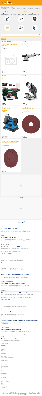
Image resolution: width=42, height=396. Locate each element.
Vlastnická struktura (23, 394)
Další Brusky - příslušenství (6, 41)
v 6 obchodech (4, 137)
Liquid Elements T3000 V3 (28, 43)
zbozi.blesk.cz (3, 353)
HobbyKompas (3, 356)
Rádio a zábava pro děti (5, 386)
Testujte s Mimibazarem (5, 366)
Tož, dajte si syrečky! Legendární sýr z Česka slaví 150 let (10, 251)
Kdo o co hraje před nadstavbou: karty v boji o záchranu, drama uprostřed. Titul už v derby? (16, 239)
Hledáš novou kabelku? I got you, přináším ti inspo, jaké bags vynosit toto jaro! (14, 315)
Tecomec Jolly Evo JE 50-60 (28, 77)
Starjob (2, 383)
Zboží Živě (3, 349)
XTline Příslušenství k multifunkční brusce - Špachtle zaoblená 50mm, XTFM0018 (9, 44)
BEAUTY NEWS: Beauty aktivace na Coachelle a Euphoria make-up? (12, 314)
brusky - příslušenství (24, 11)
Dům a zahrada (12, 8)
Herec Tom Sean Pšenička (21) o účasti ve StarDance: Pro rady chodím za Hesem (14, 248)
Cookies (34, 393)
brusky (18, 11)
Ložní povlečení (3, 377)
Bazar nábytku (3, 378)
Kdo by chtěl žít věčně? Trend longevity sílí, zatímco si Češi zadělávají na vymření (14, 277)
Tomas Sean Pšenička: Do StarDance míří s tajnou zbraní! (10, 340)
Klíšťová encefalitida (4, 323)
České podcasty (3, 384)
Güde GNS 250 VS (6, 108)
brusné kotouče (37, 11)
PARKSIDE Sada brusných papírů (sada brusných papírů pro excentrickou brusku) (10, 142)
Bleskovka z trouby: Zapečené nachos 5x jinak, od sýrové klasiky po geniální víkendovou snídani (17, 294)
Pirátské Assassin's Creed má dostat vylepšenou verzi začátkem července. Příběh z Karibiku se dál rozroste (19, 332)
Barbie (2, 369)
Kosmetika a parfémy (4, 373)
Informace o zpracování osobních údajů (26, 393)
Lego (2, 370)
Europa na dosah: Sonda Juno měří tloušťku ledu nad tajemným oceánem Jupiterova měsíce (16, 331)
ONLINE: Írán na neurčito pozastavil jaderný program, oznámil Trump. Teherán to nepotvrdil (16, 230)
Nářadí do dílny (30, 8)
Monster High (3, 367)
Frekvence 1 (3, 387)
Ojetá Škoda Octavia (4, 360)
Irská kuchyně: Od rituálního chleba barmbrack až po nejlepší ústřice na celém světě (15, 303)
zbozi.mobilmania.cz (4, 8)
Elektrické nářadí (37, 8)
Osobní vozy (3, 350)
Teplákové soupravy (4, 374)
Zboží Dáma (3, 352)
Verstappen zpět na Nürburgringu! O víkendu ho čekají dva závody (12, 268)
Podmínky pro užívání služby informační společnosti (10, 393)
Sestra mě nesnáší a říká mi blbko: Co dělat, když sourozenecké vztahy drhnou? (14, 334)
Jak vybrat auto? (4, 361)
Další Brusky (24, 41)
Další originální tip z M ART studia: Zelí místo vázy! (9, 259)
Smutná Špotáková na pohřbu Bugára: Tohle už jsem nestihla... (11, 242)
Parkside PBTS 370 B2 (7, 77)
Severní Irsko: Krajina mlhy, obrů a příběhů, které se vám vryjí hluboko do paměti (14, 305)
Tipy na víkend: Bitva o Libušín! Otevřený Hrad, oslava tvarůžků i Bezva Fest (13, 306)
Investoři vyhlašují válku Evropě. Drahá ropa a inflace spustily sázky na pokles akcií (15, 288)
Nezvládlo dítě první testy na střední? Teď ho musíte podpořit (11, 322)
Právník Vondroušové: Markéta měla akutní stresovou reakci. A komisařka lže (14, 240)
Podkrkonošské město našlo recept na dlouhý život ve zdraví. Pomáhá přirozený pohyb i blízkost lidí (17, 276)
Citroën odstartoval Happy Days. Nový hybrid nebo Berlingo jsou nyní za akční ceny (15, 285)
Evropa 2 (2, 388)
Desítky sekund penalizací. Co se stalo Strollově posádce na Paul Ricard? (13, 269)
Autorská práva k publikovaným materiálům (32, 392)
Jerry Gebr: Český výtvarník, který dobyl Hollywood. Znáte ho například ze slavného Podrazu (16, 231)
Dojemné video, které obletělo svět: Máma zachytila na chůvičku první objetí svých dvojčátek (16, 257)
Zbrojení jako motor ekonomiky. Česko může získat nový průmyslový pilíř (13, 286)
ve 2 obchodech (25, 72)
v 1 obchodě (4, 72)
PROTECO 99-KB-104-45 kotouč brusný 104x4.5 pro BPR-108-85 (31, 109)
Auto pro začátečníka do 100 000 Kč (7, 357)
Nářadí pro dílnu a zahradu (21, 8)
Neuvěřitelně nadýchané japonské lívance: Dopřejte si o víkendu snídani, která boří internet (16, 297)
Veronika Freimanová (4, 343)
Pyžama (2, 371)
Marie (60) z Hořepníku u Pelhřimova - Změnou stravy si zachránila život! (13, 260)
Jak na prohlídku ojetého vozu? (6, 354)
